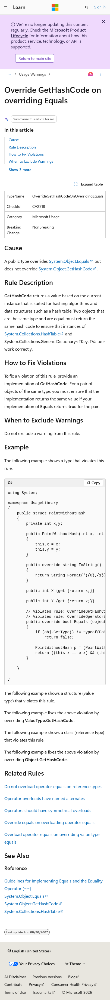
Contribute (13, 984)
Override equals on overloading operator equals (49, 822)
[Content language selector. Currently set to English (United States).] (29, 951)
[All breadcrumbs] (9, 74)
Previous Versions (47, 976)
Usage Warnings (32, 74)
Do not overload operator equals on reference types (53, 786)
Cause (14, 139)
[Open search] (86, 7)
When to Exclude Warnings (31, 161)
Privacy (35, 984)
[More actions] (101, 74)
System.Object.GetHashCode (65, 268)
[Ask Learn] (91, 74)
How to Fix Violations (26, 154)
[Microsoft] (55, 7)
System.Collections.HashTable (32, 334)
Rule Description (22, 147)
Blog (72, 976)
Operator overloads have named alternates (44, 798)
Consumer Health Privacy (72, 984)
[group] (55, 586)
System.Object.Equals (69, 261)
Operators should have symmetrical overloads (47, 810)
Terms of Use (15, 992)
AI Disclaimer (15, 976)
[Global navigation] (5, 7)
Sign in (100, 7)
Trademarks (41, 992)
